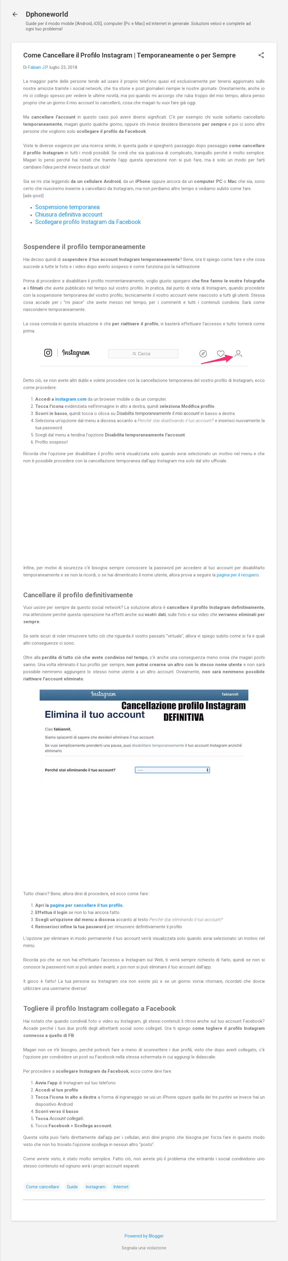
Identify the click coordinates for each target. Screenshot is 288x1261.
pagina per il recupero (238, 575)
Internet (120, 1187)
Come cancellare (42, 1187)
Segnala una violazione (144, 1248)
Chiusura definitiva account (68, 214)
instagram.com (70, 399)
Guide (72, 1187)
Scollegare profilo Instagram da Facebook (88, 222)
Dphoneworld (47, 14)
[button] (261, 56)
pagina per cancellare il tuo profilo (86, 905)
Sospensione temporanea (67, 207)
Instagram (96, 1187)
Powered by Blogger (144, 1236)
